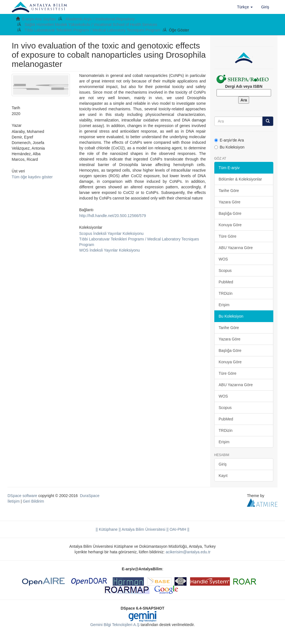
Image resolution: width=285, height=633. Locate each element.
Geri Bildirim (33, 501)
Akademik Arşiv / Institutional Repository (100, 19)
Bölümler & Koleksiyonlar (240, 179)
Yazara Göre (229, 202)
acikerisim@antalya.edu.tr (188, 552)
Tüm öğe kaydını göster (32, 177)
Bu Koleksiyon (229, 147)
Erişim (224, 305)
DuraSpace (89, 495)
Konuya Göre (230, 225)
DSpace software (22, 495)
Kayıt (223, 475)
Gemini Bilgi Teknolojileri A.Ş (114, 624)
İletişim (14, 501)
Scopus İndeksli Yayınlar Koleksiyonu (111, 233)
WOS (223, 259)
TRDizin (226, 293)
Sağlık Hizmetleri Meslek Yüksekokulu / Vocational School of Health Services (90, 24)
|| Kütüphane (107, 529)
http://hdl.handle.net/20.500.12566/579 (112, 215)
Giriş (223, 464)
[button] (245, 7)
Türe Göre (228, 236)
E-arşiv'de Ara (229, 140)
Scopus (225, 270)
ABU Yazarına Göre (236, 247)
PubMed (226, 282)
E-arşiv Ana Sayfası (39, 19)
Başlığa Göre (230, 213)
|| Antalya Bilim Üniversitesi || (143, 529)
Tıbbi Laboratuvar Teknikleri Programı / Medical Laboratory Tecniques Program (92, 30)
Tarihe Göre (229, 190)
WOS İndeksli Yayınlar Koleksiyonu (109, 250)
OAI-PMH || (178, 529)
